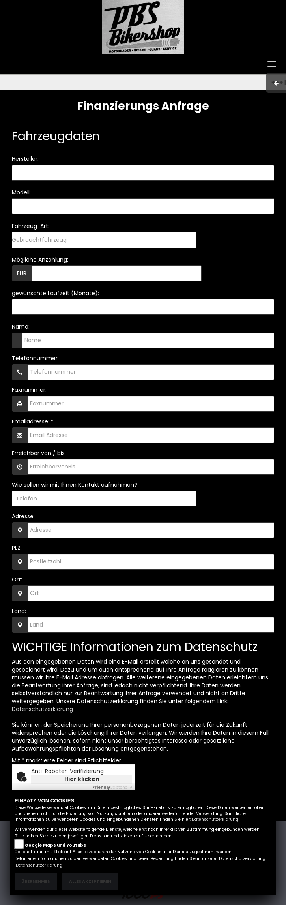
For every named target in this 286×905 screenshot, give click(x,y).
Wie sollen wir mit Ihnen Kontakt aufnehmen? (74, 485)
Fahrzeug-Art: (30, 226)
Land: (19, 611)
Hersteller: (25, 159)
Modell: (21, 192)
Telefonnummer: (35, 358)
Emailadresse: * (33, 421)
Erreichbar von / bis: (39, 453)
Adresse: (23, 516)
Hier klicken (81, 779)
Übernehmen (35, 881)
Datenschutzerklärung (42, 709)
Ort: (17, 579)
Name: (21, 327)
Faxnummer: (29, 390)
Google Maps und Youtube (55, 845)
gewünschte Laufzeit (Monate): (55, 293)
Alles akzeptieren (90, 881)
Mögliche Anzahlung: (40, 259)
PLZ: (17, 548)
